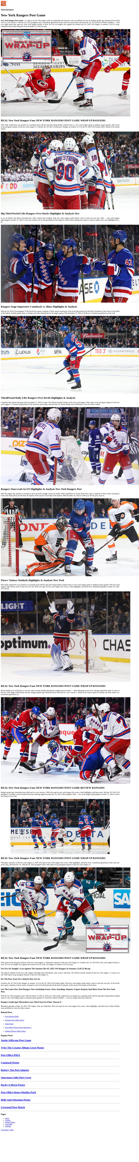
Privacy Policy (10, 1122)
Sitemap (8, 1126)
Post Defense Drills (12, 1016)
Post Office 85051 (10, 1055)
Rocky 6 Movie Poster (13, 1084)
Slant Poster (9, 1024)
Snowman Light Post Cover (16, 1077)
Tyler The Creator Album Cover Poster (22, 1047)
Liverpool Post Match (13, 1107)
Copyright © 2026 (7, 1130)
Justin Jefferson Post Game (16, 1040)
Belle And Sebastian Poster (16, 1099)
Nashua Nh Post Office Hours (15, 1031)
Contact (8, 1120)
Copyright (8, 1124)
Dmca (7, 1118)
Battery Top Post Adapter (15, 1070)
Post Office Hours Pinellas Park (18, 1092)
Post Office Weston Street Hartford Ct (18, 1027)
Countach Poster (10, 1062)
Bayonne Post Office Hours (14, 1020)
